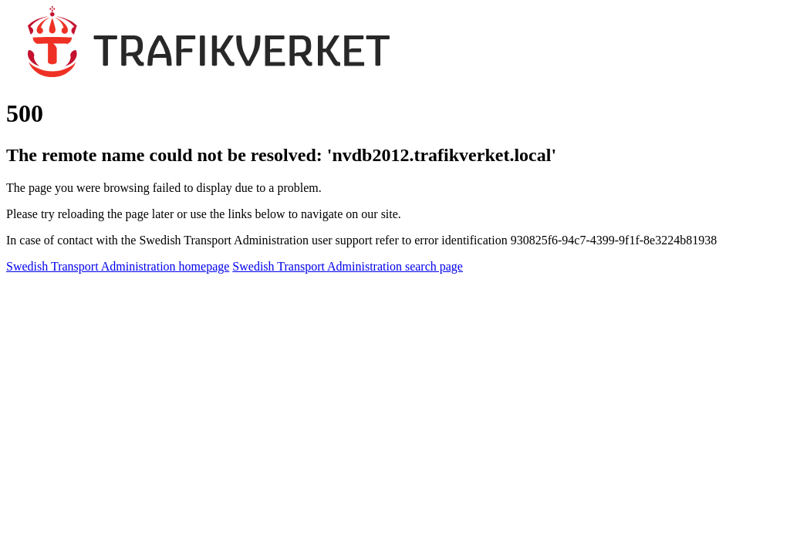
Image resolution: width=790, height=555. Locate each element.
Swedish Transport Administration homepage (117, 266)
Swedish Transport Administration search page (347, 266)
